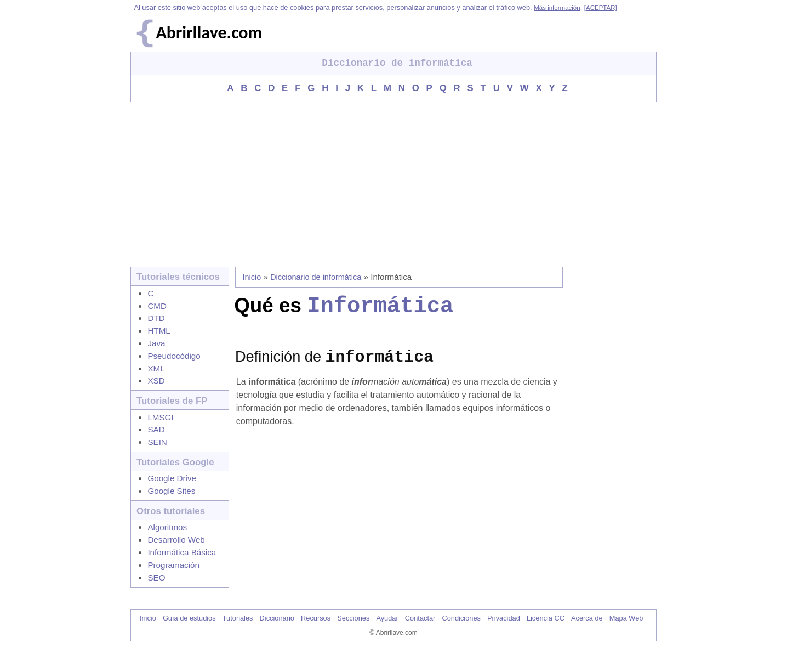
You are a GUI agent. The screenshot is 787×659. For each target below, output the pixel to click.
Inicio (252, 277)
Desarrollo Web (175, 539)
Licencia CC (545, 627)
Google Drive (171, 478)
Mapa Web (626, 627)
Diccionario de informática (315, 277)
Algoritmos (167, 527)
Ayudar (387, 627)
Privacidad (503, 627)
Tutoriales (238, 627)
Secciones (353, 627)
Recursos (315, 627)
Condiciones (461, 627)
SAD (155, 429)
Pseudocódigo (173, 356)
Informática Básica (181, 552)
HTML (158, 330)
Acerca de (587, 627)
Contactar (420, 627)
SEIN (157, 442)
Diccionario (277, 627)
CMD (157, 306)
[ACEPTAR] (600, 7)
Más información (557, 7)
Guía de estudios (189, 627)
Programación (173, 565)
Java (156, 343)
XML (155, 368)
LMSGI (160, 417)
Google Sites (171, 490)
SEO (156, 577)
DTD (155, 318)
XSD (155, 380)
